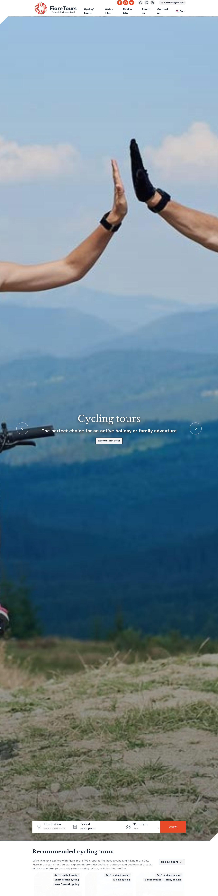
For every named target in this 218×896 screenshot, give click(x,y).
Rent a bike (127, 11)
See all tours (171, 861)
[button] (181, 11)
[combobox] (146, 828)
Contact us (162, 11)
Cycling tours (89, 11)
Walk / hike (109, 11)
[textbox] (146, 828)
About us (146, 11)
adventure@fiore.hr (172, 2)
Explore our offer (109, 440)
